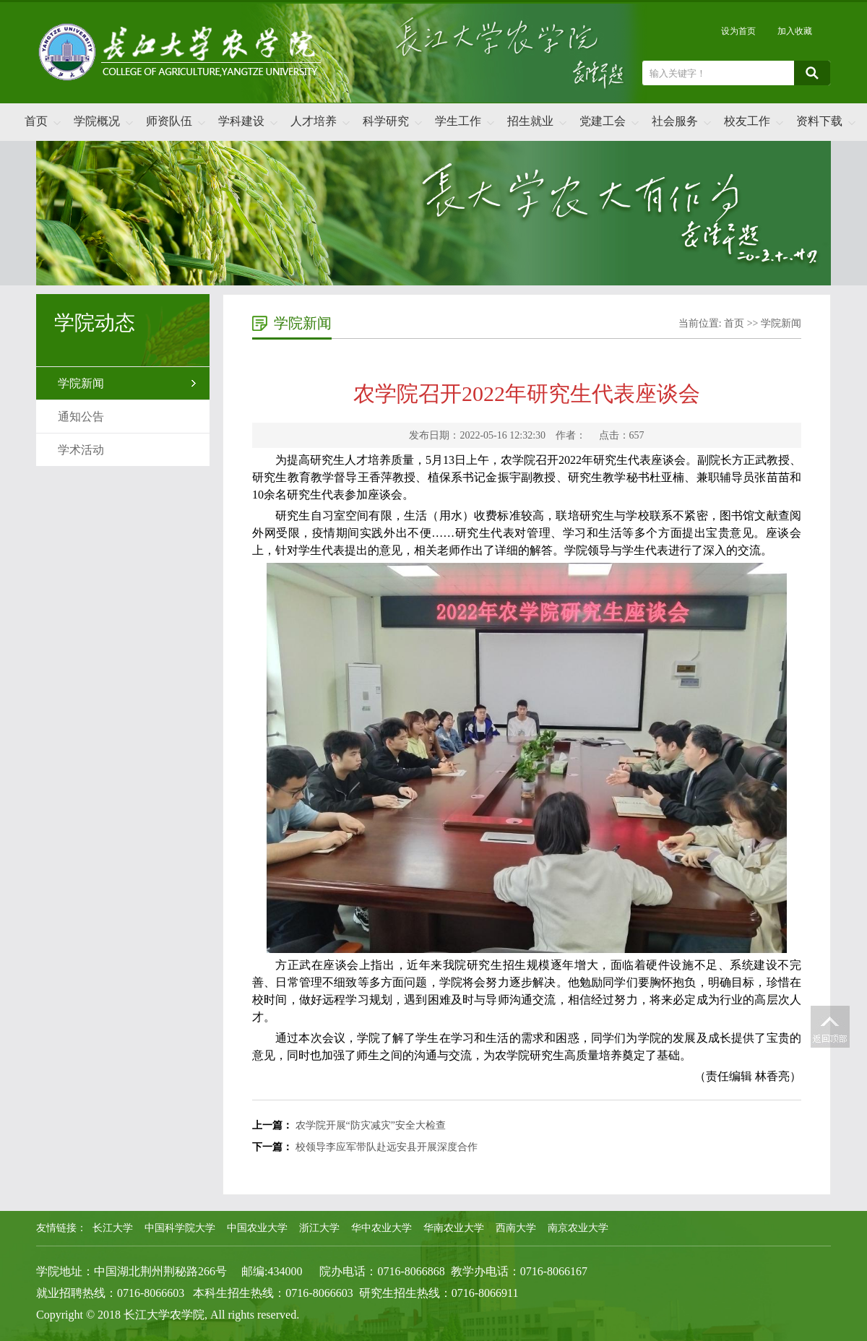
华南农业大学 (453, 1228)
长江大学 (112, 1228)
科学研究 (386, 121)
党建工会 (602, 121)
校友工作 (747, 121)
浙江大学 (319, 1228)
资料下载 (819, 121)
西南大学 (516, 1228)
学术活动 (81, 450)
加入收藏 (794, 31)
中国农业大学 (257, 1228)
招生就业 (530, 121)
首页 (36, 121)
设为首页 (738, 31)
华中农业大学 (381, 1228)
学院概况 (97, 121)
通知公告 (81, 416)
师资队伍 (169, 121)
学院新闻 (81, 383)
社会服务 (675, 121)
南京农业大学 (578, 1228)
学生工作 (458, 121)
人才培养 (313, 121)
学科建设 (241, 121)
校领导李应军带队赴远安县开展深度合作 (387, 1147)
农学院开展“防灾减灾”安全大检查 (371, 1125)
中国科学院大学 (179, 1228)
